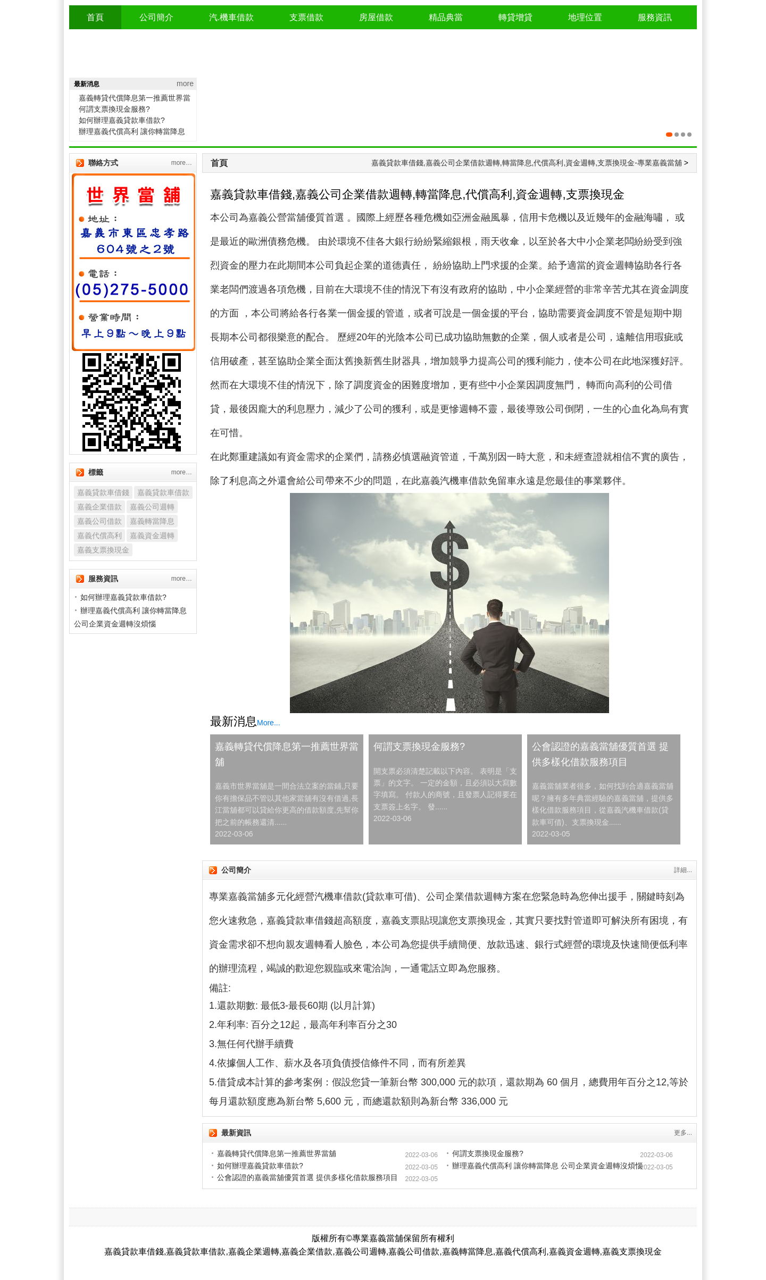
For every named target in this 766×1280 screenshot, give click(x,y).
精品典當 (446, 17)
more (185, 83)
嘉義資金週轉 (152, 535)
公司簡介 (156, 17)
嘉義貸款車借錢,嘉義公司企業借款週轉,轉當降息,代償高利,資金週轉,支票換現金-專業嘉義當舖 (526, 162)
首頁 (95, 17)
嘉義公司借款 (99, 521)
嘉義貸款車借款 (163, 492)
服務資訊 (655, 17)
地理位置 (585, 17)
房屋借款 (376, 17)
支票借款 (306, 17)
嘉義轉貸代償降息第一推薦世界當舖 (287, 754)
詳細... (683, 870)
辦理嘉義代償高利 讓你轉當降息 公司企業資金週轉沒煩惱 (547, 1165)
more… (181, 162)
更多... (683, 1132)
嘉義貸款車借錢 (103, 492)
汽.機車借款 (231, 17)
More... (268, 722)
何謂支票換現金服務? (114, 109)
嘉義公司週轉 (152, 507)
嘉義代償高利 (99, 535)
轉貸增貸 (515, 17)
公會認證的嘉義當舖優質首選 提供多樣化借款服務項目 (600, 754)
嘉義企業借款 (99, 507)
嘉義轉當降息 (152, 521)
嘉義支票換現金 (103, 550)
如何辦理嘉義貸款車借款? (122, 120)
